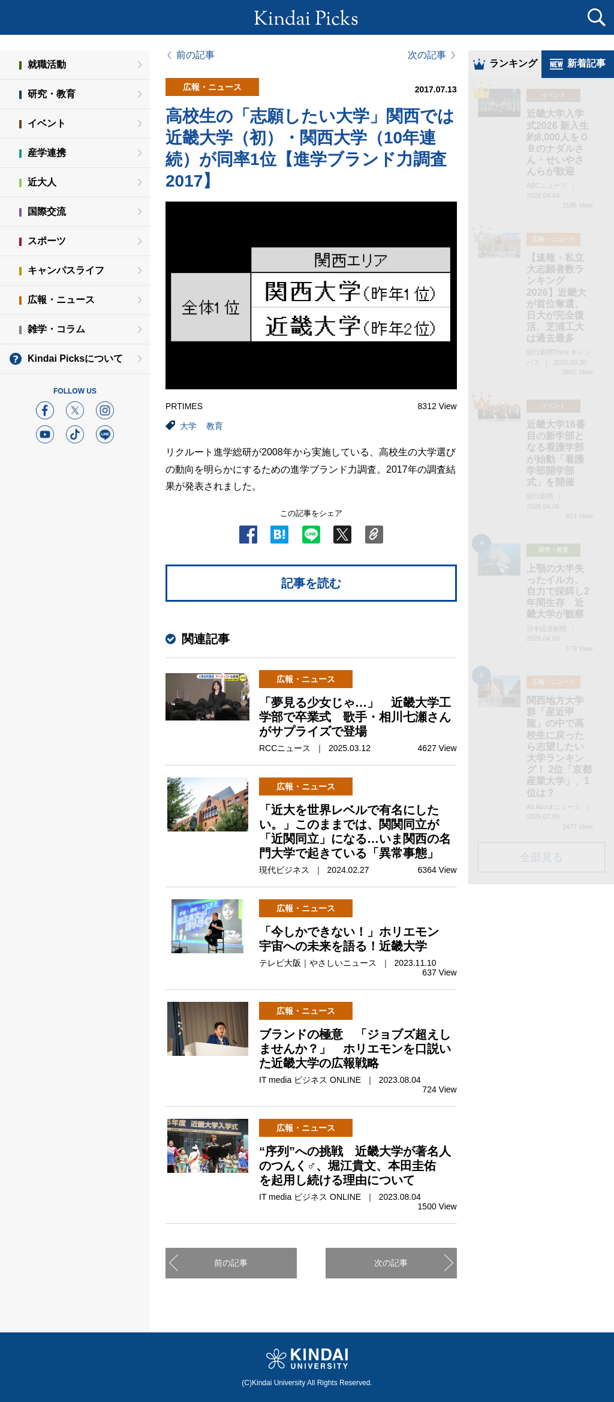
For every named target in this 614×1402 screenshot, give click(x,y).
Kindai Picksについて (75, 358)
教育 (214, 426)
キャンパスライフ (66, 270)
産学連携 (47, 153)
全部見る (541, 858)
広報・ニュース (61, 300)
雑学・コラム (56, 329)
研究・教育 (52, 94)
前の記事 (195, 55)
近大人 (42, 182)
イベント (47, 123)
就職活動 (47, 64)
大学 (188, 426)
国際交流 (47, 211)
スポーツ (47, 241)
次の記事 (427, 55)
